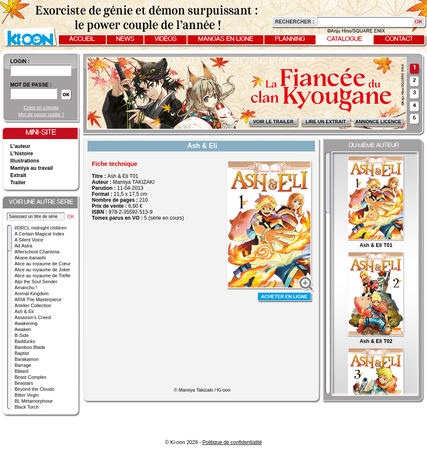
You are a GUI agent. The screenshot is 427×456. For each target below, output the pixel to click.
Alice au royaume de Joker (42, 269)
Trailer (18, 183)
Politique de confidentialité (232, 442)
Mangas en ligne (225, 39)
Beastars (24, 383)
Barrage (23, 365)
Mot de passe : (31, 85)
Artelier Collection (33, 305)
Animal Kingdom (32, 293)
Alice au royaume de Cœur (42, 263)
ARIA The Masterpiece (38, 299)
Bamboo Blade (30, 347)
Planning (290, 39)
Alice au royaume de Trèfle (42, 275)
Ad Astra (23, 245)
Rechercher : (294, 22)
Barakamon (26, 359)
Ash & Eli (24, 311)
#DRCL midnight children (41, 227)
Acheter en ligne (285, 297)
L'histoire (21, 154)
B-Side (22, 335)
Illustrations (24, 161)
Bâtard (21, 371)
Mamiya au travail (31, 168)
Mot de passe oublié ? (41, 114)
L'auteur (20, 146)
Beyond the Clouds (34, 389)
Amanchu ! (26, 287)
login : (19, 61)
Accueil (82, 39)
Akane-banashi (30, 257)
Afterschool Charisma (37, 251)
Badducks (25, 341)
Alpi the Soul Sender (36, 281)
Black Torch (27, 407)
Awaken (23, 329)
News (125, 39)
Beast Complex (31, 377)
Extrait (18, 175)
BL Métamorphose (34, 401)
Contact (399, 39)
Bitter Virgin (27, 395)
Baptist (22, 353)
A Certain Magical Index (39, 233)
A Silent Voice (29, 239)
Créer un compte (41, 107)
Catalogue (344, 39)
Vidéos (166, 39)
